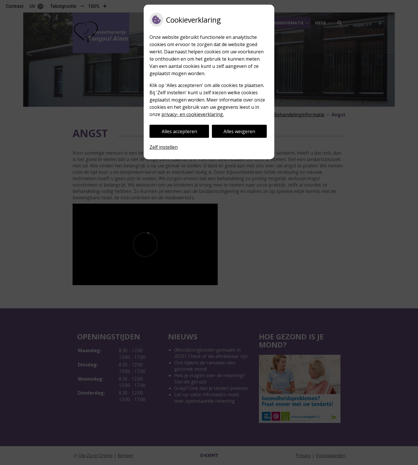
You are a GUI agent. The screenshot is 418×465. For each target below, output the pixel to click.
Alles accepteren (179, 131)
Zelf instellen (163, 147)
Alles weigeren (239, 131)
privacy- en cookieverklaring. (192, 114)
